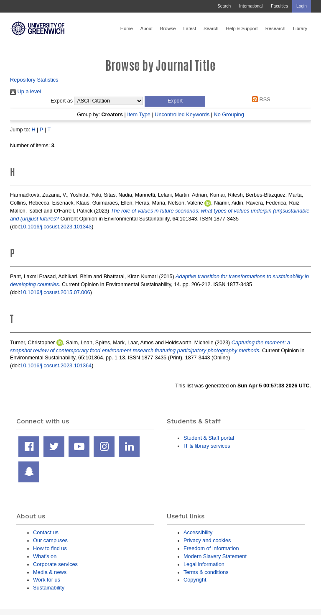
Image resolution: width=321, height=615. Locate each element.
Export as (62, 101)
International (250, 6)
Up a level (25, 91)
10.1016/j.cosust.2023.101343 (56, 226)
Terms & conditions (206, 572)
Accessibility (197, 532)
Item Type (138, 114)
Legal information (203, 564)
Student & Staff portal (208, 438)
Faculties (279, 6)
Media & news (49, 572)
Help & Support (242, 28)
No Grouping (229, 114)
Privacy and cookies (207, 540)
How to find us (50, 548)
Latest (189, 28)
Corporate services (55, 564)
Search (224, 6)
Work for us (46, 580)
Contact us (46, 532)
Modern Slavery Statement (215, 556)
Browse (168, 28)
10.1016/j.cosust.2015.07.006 (55, 292)
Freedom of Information (211, 548)
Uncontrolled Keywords (182, 114)
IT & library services (206, 446)
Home (126, 28)
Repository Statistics (34, 80)
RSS (260, 99)
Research (275, 28)
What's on (44, 556)
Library (300, 28)
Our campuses (50, 540)
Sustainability (48, 587)
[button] (175, 101)
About (146, 28)
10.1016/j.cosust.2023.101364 (56, 365)
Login (301, 6)
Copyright (194, 580)
